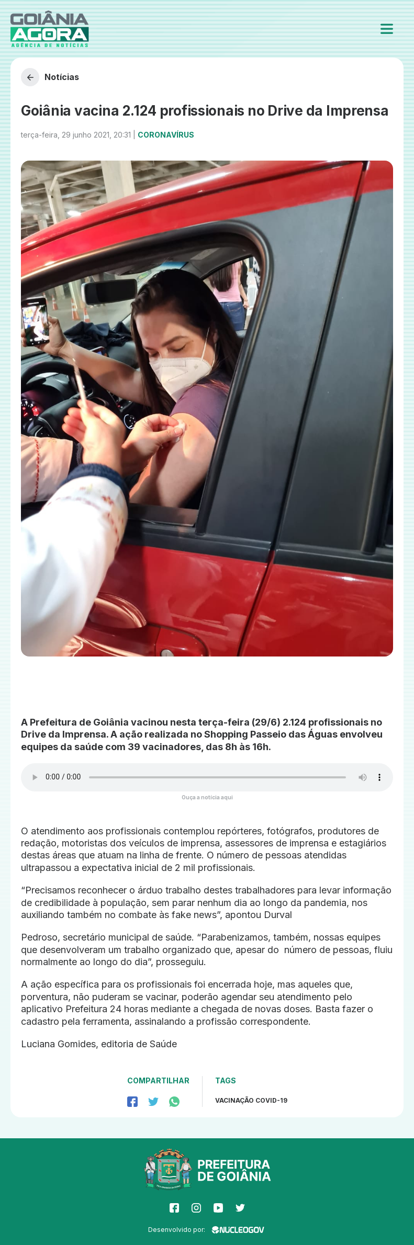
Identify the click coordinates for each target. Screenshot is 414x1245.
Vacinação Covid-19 (251, 1100)
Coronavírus (166, 134)
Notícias (50, 77)
